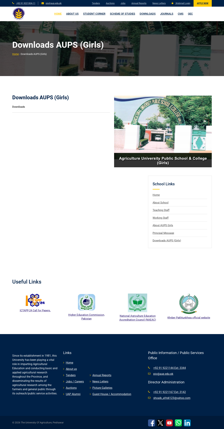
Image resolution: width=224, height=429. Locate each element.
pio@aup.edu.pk (54, 3)
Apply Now (202, 3)
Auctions (110, 3)
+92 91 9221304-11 (25, 3)
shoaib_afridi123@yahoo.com (171, 398)
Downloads (148, 13)
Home (58, 13)
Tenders (96, 3)
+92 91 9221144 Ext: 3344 (169, 368)
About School (161, 202)
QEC (190, 13)
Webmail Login (181, 3)
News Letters (159, 3)
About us (72, 13)
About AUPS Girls (163, 225)
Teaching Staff (161, 210)
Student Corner (94, 13)
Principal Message (163, 233)
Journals (166, 13)
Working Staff (161, 217)
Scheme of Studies (122, 13)
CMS (180, 13)
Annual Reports (138, 3)
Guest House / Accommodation (111, 394)
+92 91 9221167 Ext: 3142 (169, 392)
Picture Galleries (102, 387)
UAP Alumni (73, 394)
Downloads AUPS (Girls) (167, 240)
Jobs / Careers (75, 381)
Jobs (123, 3)
